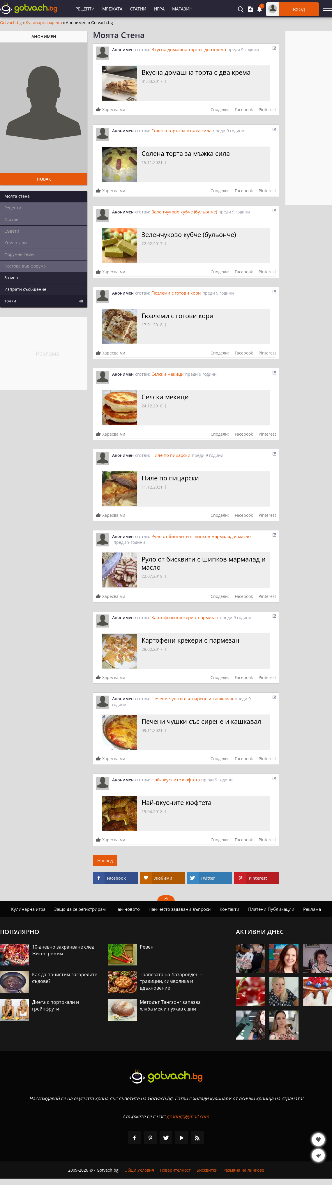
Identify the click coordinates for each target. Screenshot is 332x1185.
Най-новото (127, 909)
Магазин (182, 9)
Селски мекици (167, 374)
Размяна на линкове (243, 1170)
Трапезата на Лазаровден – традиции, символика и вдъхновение (171, 981)
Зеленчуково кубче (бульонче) (184, 212)
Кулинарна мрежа (44, 22)
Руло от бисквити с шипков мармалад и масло (201, 536)
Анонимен (123, 49)
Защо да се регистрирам (80, 909)
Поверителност (175, 1170)
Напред (105, 860)
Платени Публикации (271, 909)
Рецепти (85, 9)
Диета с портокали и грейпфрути (55, 1005)
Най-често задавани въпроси (180, 909)
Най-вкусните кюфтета (175, 780)
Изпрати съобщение (25, 289)
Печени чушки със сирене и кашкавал (192, 698)
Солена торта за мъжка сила (181, 130)
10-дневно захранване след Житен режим (63, 950)
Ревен (146, 947)
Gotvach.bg (11, 22)
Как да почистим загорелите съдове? (64, 977)
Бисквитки (207, 1170)
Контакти (229, 909)
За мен (11, 277)
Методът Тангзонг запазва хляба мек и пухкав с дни (170, 1005)
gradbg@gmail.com (188, 1116)
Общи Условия (139, 1170)
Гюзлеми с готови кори (176, 293)
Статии (138, 9)
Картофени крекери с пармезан (184, 617)
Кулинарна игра (28, 909)
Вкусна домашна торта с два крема (188, 49)
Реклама (312, 909)
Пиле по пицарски (170, 455)
